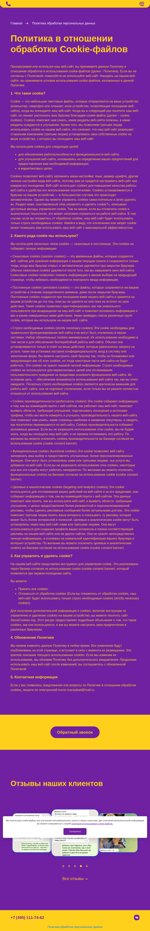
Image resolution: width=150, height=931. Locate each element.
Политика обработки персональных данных (75, 926)
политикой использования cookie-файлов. (92, 823)
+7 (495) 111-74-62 (27, 918)
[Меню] (141, 4)
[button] (63, 866)
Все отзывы (75, 878)
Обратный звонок (75, 732)
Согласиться (75, 831)
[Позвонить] (8, 3)
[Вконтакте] (136, 917)
